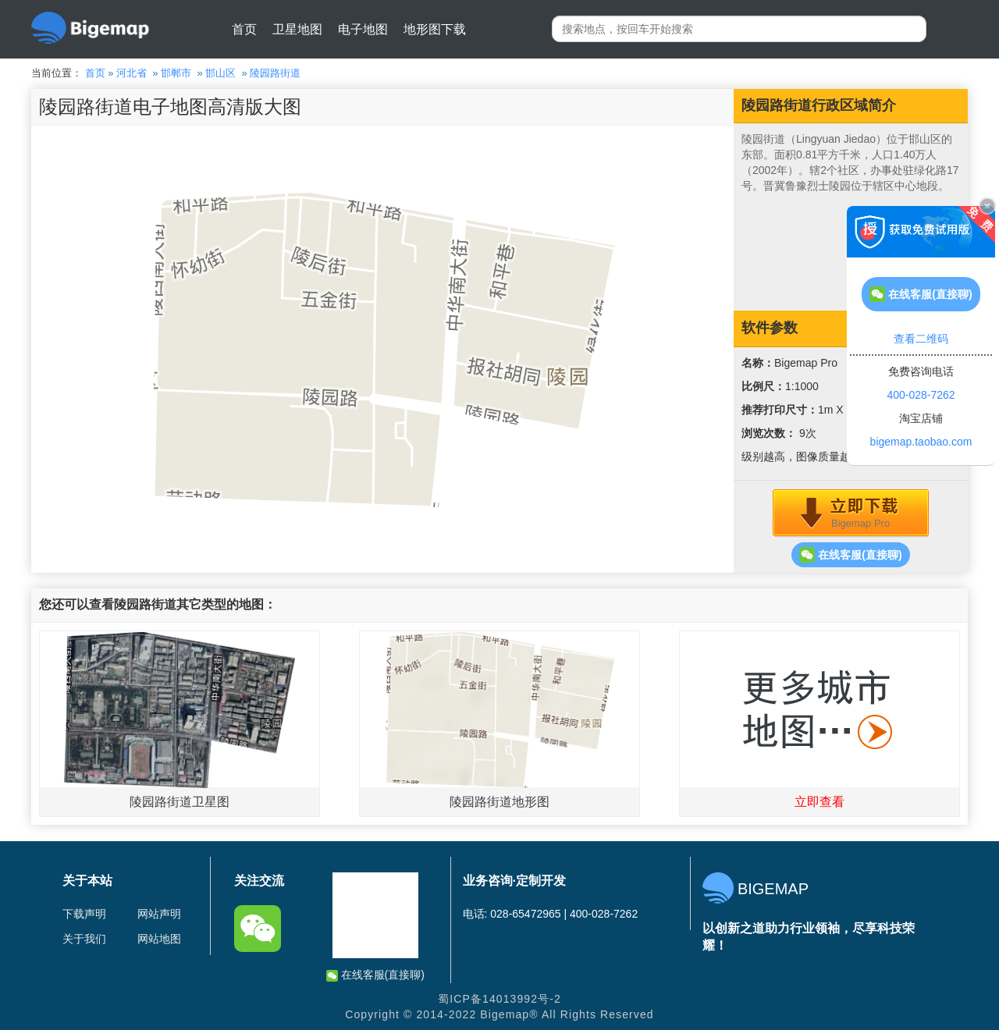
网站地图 (159, 938)
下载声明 (84, 913)
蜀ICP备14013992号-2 (499, 999)
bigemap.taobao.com (921, 441)
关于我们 (84, 938)
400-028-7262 (921, 395)
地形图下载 (435, 29)
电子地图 (363, 29)
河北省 (131, 73)
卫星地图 (297, 29)
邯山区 (220, 73)
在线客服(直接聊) (850, 555)
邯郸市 (176, 73)
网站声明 (159, 913)
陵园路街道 (275, 73)
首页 (244, 29)
